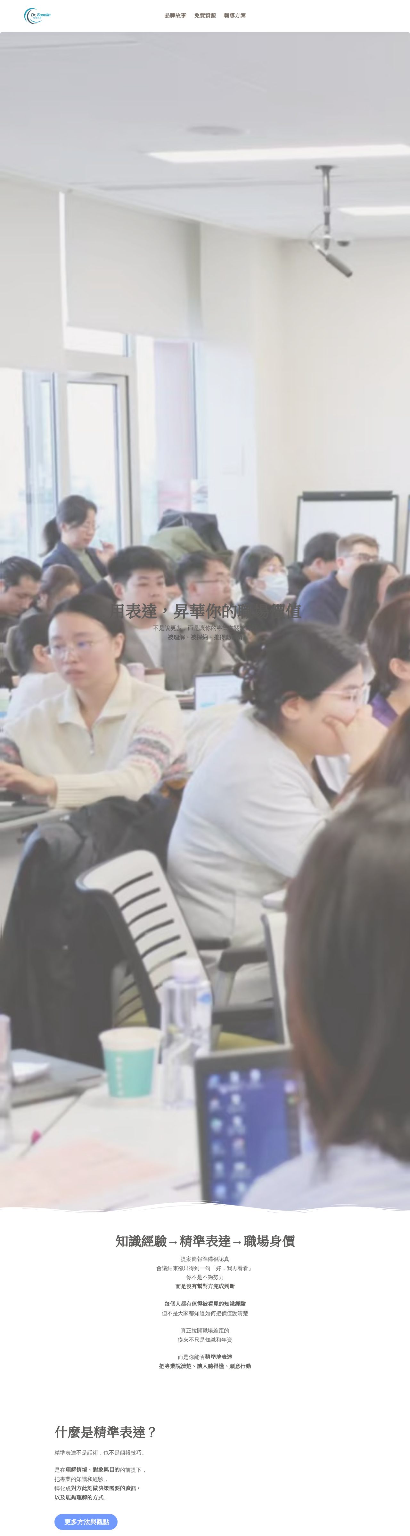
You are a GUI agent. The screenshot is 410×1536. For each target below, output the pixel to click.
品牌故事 (175, 16)
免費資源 (205, 16)
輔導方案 (235, 16)
